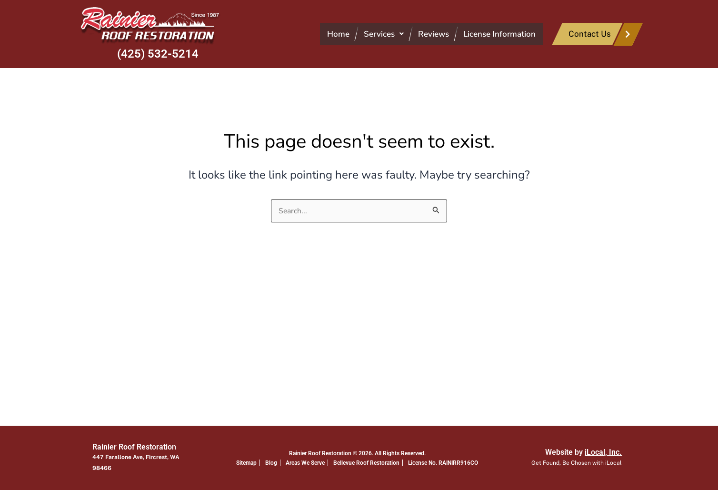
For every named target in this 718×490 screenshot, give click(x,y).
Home (338, 34)
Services (384, 34)
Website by (583, 452)
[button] (384, 34)
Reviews (433, 34)
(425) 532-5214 (158, 53)
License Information (499, 34)
